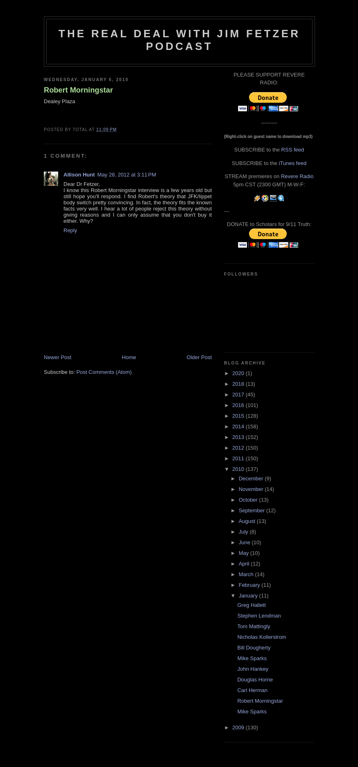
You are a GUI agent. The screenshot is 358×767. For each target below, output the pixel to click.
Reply (70, 230)
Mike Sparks (252, 658)
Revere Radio (297, 176)
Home (129, 357)
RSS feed (292, 150)
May (244, 553)
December (252, 478)
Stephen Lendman (259, 616)
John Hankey (252, 669)
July (244, 532)
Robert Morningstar (78, 90)
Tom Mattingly (253, 626)
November (252, 489)
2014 (239, 426)
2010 (239, 469)
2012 (239, 448)
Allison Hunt (79, 175)
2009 (239, 727)
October (249, 500)
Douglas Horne (255, 679)
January (249, 596)
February (250, 585)
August (248, 521)
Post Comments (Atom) (104, 372)
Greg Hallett (251, 605)
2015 (239, 416)
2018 (239, 384)
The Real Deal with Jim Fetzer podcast (179, 39)
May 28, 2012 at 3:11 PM (126, 175)
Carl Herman (252, 690)
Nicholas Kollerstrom (261, 637)
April (245, 564)
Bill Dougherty (253, 648)
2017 (239, 394)
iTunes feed (292, 163)
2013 (239, 437)
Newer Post (57, 357)
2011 (239, 458)
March (247, 574)
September (252, 510)
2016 (239, 405)
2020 (239, 373)
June (245, 542)
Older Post (199, 357)
